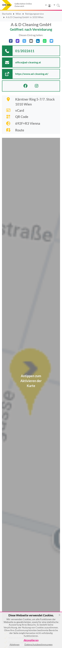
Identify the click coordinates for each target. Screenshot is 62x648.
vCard (19, 110)
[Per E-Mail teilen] (31, 41)
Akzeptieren (31, 640)
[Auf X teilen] (24, 41)
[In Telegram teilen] (51, 41)
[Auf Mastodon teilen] (17, 41)
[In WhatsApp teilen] (44, 41)
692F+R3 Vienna (27, 123)
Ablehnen (15, 644)
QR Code (21, 117)
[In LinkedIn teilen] (38, 41)
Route (19, 130)
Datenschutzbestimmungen (38, 644)
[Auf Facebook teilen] (11, 41)
